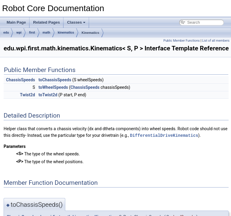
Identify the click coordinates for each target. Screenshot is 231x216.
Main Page (16, 22)
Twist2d (27, 94)
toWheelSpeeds (53, 87)
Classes (76, 22)
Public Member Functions (181, 41)
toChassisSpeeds (54, 79)
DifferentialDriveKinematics (164, 135)
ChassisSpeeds (20, 79)
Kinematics (90, 32)
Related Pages (46, 22)
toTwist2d (47, 94)
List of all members (215, 41)
